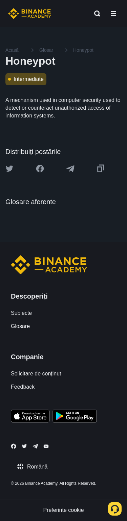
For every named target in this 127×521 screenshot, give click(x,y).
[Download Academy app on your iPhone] (30, 417)
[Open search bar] (95, 13)
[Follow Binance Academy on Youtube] (46, 446)
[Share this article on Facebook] (40, 169)
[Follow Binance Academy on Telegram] (35, 446)
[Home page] (29, 13)
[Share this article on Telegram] (70, 169)
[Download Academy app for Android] (74, 417)
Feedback (23, 387)
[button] (113, 13)
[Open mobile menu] (113, 13)
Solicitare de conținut (36, 373)
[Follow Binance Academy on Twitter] (24, 446)
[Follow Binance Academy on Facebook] (13, 446)
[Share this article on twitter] (9, 169)
